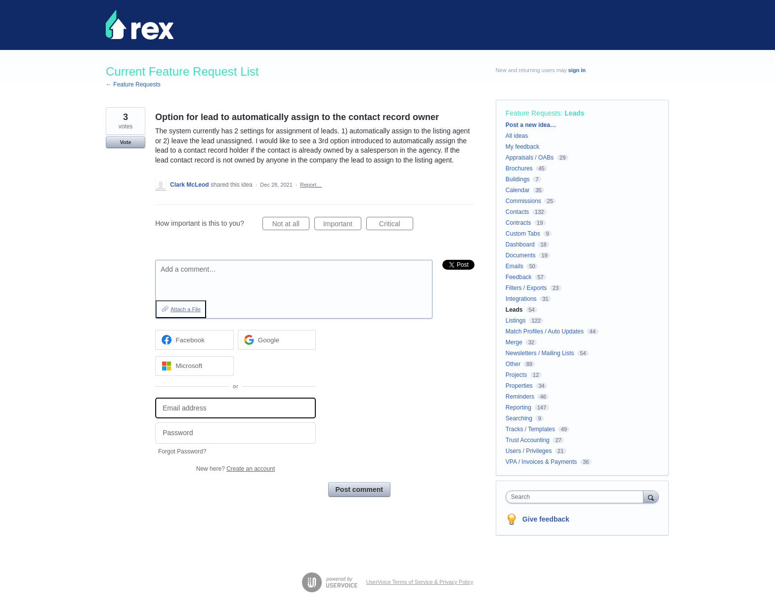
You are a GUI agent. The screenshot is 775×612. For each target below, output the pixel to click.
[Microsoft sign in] (194, 366)
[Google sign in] (277, 340)
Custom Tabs (523, 233)
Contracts (518, 222)
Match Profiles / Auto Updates (545, 331)
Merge (514, 342)
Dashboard (520, 244)
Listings (516, 320)
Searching (519, 418)
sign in (577, 70)
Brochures (519, 168)
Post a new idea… (531, 125)
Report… (311, 185)
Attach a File (186, 309)
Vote (125, 142)
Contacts (517, 211)
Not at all (290, 225)
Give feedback (545, 519)
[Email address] (235, 408)
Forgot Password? (182, 451)
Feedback (519, 277)
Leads (574, 113)
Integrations (521, 298)
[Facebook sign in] (194, 340)
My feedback (522, 146)
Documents (521, 255)
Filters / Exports (526, 288)
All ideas (517, 135)
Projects (516, 374)
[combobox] (577, 496)
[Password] (235, 433)
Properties (519, 385)
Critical (396, 225)
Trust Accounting (528, 440)
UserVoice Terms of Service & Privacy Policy (420, 582)
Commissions (523, 201)
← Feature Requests (133, 84)
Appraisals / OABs (530, 157)
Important (342, 225)
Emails (514, 266)
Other (513, 364)
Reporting (518, 407)
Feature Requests (533, 113)
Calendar (518, 190)
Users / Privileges (529, 451)
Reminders (520, 396)
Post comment (359, 489)
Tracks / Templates (530, 429)
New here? (235, 468)
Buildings (518, 179)
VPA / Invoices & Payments (541, 461)
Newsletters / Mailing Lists (540, 353)
